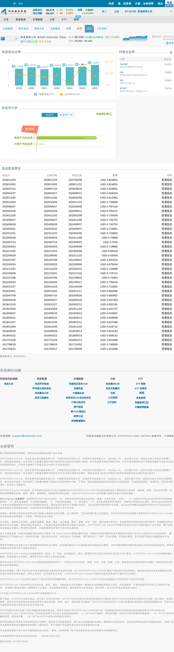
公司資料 (112, 402)
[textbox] (148, 11)
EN (21, 3)
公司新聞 (112, 397)
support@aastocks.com (27, 435)
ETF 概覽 (140, 383)
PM (121, 72)
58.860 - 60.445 (83, 40)
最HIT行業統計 (78, 411)
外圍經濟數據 (142, 407)
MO (122, 80)
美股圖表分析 (42, 393)
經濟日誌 (78, 416)
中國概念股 (78, 393)
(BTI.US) (25, 41)
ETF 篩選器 (141, 388)
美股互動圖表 (42, 397)
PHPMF (124, 64)
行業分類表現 (78, 402)
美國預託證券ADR (78, 383)
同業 (112, 393)
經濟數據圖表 (78, 420)
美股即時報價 (42, 383)
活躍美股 (78, 388)
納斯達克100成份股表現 (78, 397)
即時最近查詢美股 (41, 388)
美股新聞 (141, 398)
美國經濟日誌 (142, 402)
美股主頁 (8, 383)
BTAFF (123, 88)
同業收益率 (127, 52)
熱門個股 (78, 407)
